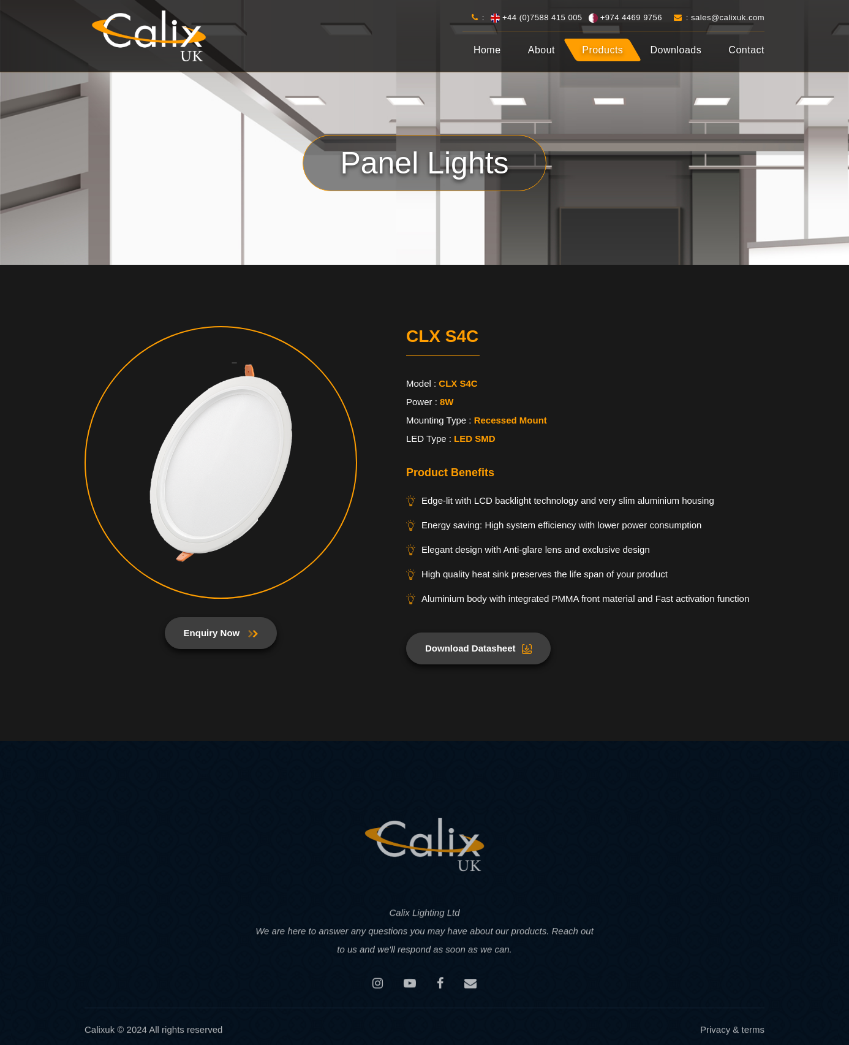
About (541, 50)
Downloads (676, 50)
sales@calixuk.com (727, 17)
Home (487, 50)
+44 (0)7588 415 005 (542, 17)
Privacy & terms (732, 1033)
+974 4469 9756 (631, 17)
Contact (746, 50)
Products (602, 50)
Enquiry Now (221, 633)
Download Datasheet (478, 648)
